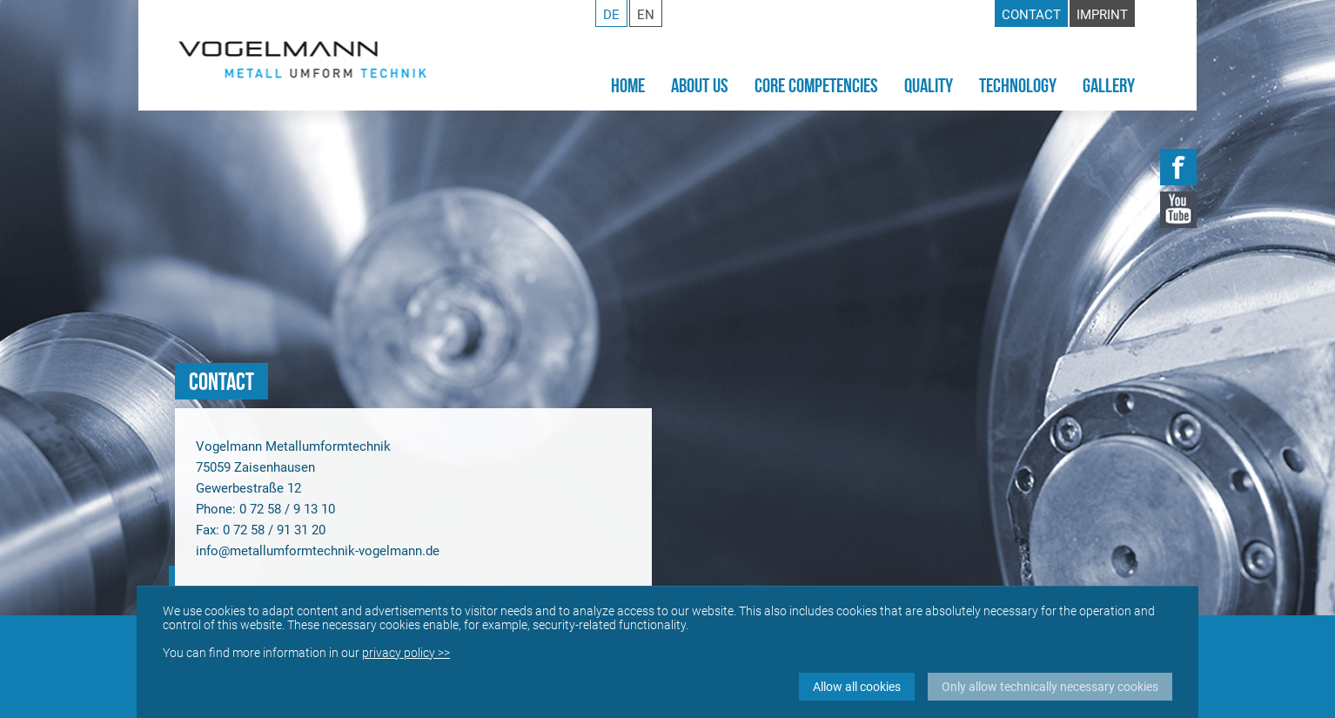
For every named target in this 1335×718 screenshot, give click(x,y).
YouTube (1178, 209)
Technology (1018, 85)
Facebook (1178, 167)
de (611, 15)
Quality (928, 85)
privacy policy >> (406, 653)
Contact (1031, 15)
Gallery (1109, 85)
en (645, 15)
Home (628, 85)
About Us (699, 85)
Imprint (1102, 15)
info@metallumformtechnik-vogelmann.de (317, 551)
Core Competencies (816, 85)
